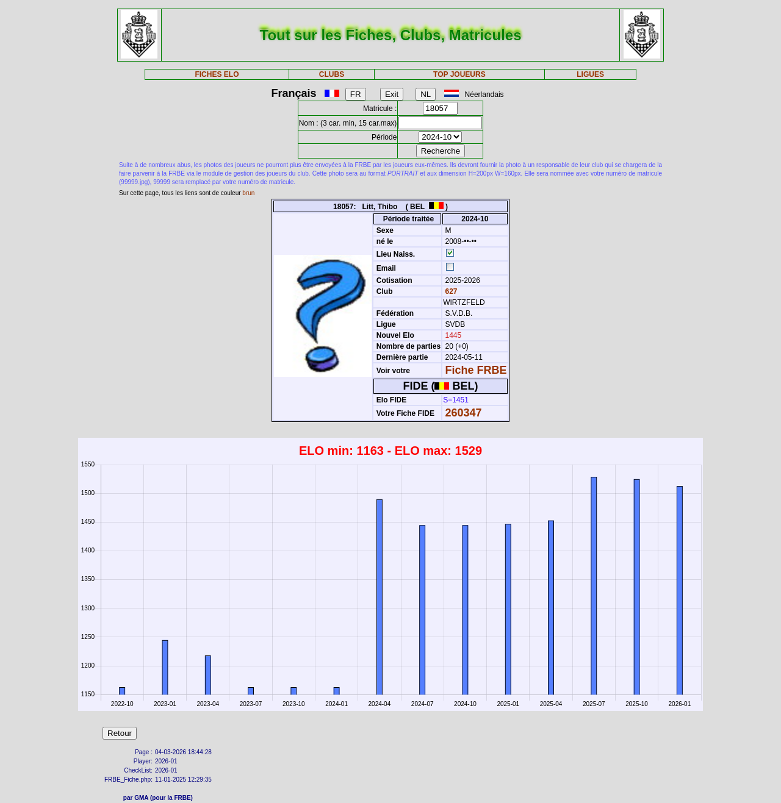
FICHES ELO (217, 74)
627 (450, 291)
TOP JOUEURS (459, 74)
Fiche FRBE (476, 370)
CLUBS (331, 74)
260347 (463, 413)
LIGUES (590, 74)
